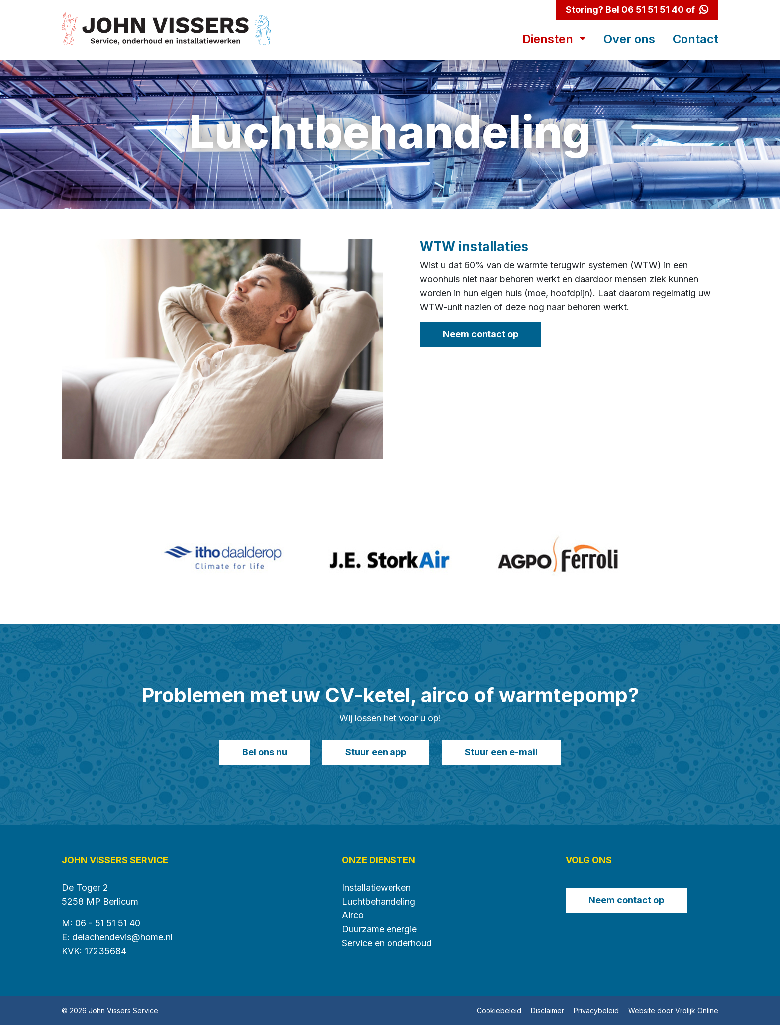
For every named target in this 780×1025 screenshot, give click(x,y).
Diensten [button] (549, 39)
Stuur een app (375, 752)
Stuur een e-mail (501, 752)
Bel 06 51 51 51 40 (644, 9)
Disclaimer (547, 1010)
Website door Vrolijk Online (673, 1010)
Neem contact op (480, 334)
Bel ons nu (264, 752)
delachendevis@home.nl (122, 937)
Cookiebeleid (499, 1010)
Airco (353, 915)
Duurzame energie (379, 929)
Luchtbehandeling (378, 901)
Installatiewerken (376, 887)
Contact (695, 39)
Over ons (629, 39)
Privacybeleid (596, 1010)
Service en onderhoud (387, 943)
